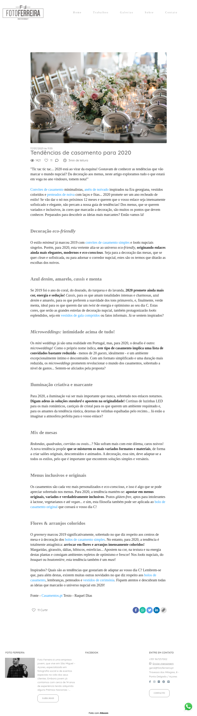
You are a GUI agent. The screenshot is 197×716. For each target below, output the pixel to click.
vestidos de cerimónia (98, 580)
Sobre (149, 12)
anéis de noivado (96, 189)
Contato (171, 12)
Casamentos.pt (52, 595)
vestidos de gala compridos (80, 315)
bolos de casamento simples (85, 539)
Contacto (159, 693)
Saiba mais (48, 698)
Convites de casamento (46, 189)
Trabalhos (101, 12)
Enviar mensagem (163, 663)
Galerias (127, 12)
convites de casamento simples (108, 242)
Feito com (98, 713)
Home (77, 12)
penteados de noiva (61, 194)
